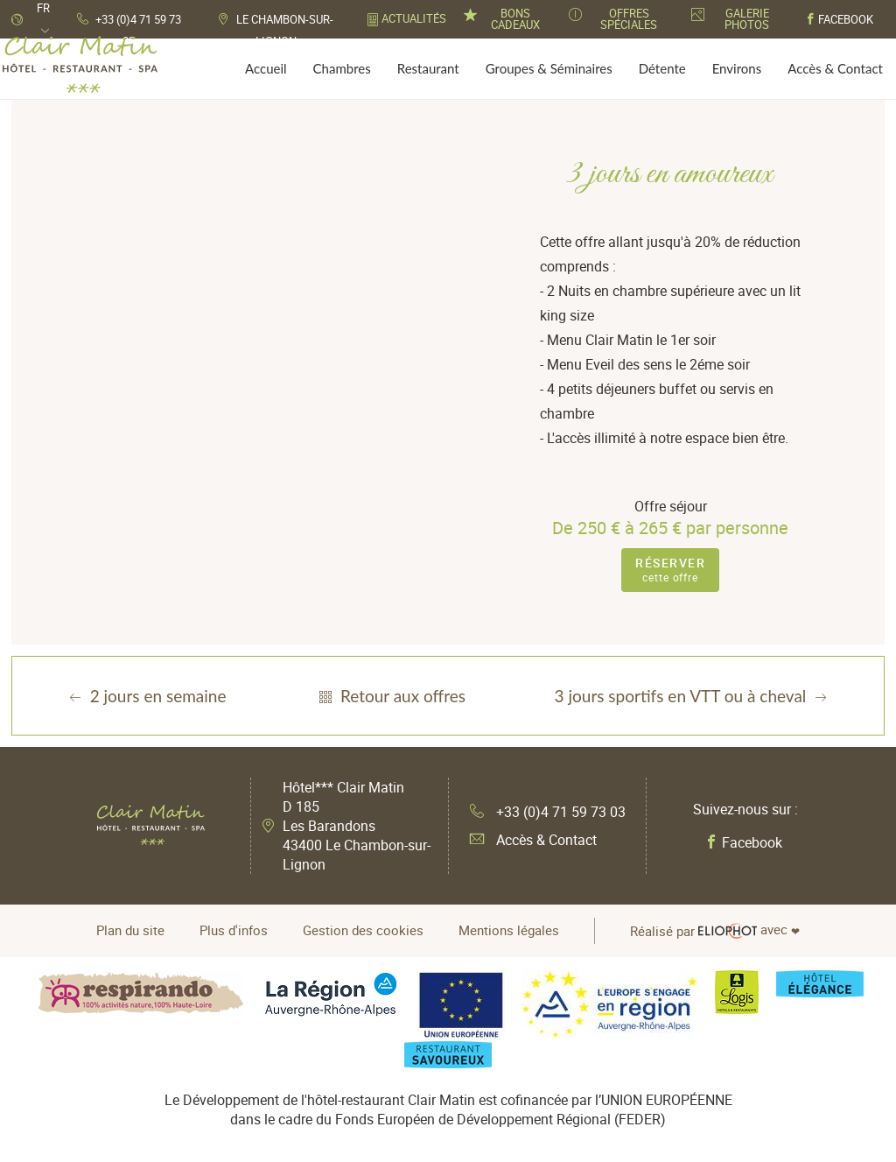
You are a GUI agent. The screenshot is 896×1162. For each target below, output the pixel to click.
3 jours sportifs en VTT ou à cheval (693, 696)
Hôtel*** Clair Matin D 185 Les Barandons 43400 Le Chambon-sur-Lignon (356, 826)
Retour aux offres (390, 696)
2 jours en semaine (146, 696)
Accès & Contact (533, 839)
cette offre (670, 569)
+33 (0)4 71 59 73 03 (548, 811)
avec (715, 931)
